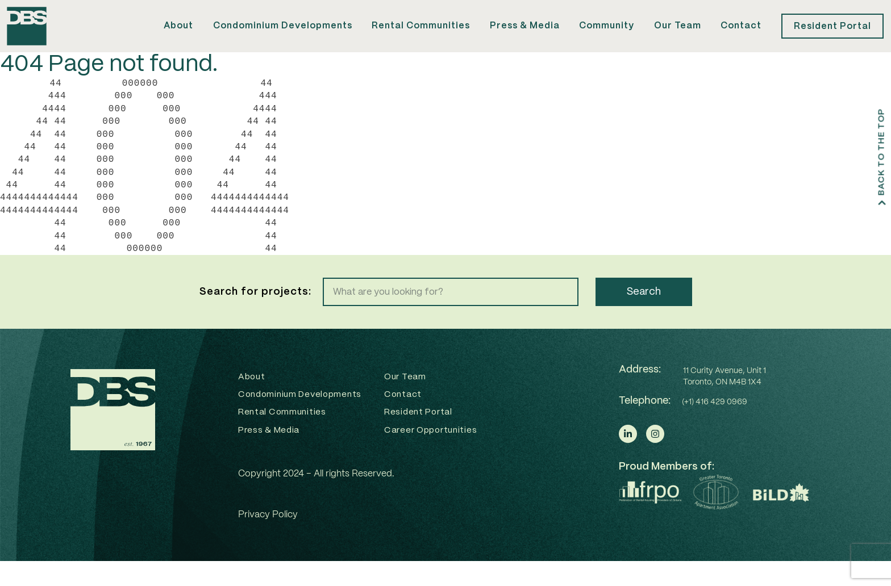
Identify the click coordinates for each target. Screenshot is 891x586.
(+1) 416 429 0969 (714, 422)
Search (644, 312)
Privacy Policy (268, 539)
